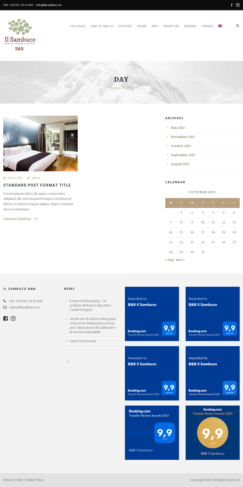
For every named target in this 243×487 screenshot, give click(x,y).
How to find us (101, 26)
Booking (190, 26)
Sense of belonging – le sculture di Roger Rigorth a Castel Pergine (90, 305)
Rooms (142, 26)
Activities (125, 26)
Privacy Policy (13, 480)
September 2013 (183, 155)
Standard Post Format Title (37, 185)
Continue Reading (20, 219)
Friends (207, 26)
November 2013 (183, 137)
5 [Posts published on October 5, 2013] (224, 213)
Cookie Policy (34, 480)
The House (77, 26)
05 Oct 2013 (15, 178)
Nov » (180, 260)
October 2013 (181, 146)
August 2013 (180, 164)
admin (35, 178)
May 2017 (178, 128)
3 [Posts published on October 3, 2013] (203, 213)
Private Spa (171, 26)
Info (155, 26)
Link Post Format (83, 341)
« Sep (169, 260)
